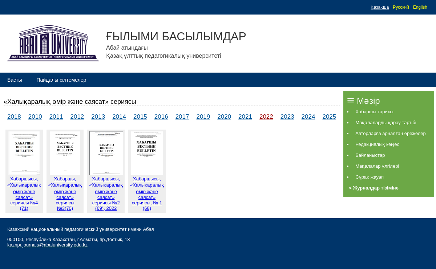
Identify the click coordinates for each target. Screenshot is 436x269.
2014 (119, 116)
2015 (140, 116)
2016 (161, 116)
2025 (329, 116)
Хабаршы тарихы (374, 111)
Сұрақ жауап (369, 177)
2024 (308, 116)
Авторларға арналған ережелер (390, 133)
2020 (224, 116)
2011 (56, 116)
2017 (182, 116)
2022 (266, 116)
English (420, 7)
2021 (245, 116)
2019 (203, 116)
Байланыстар (370, 155)
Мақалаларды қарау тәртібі (385, 122)
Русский (401, 7)
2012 (77, 116)
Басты (14, 80)
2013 (98, 116)
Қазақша (380, 7)
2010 (35, 116)
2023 (287, 116)
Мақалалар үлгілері (377, 166)
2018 (14, 116)
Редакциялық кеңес (377, 144)
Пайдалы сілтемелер (61, 80)
